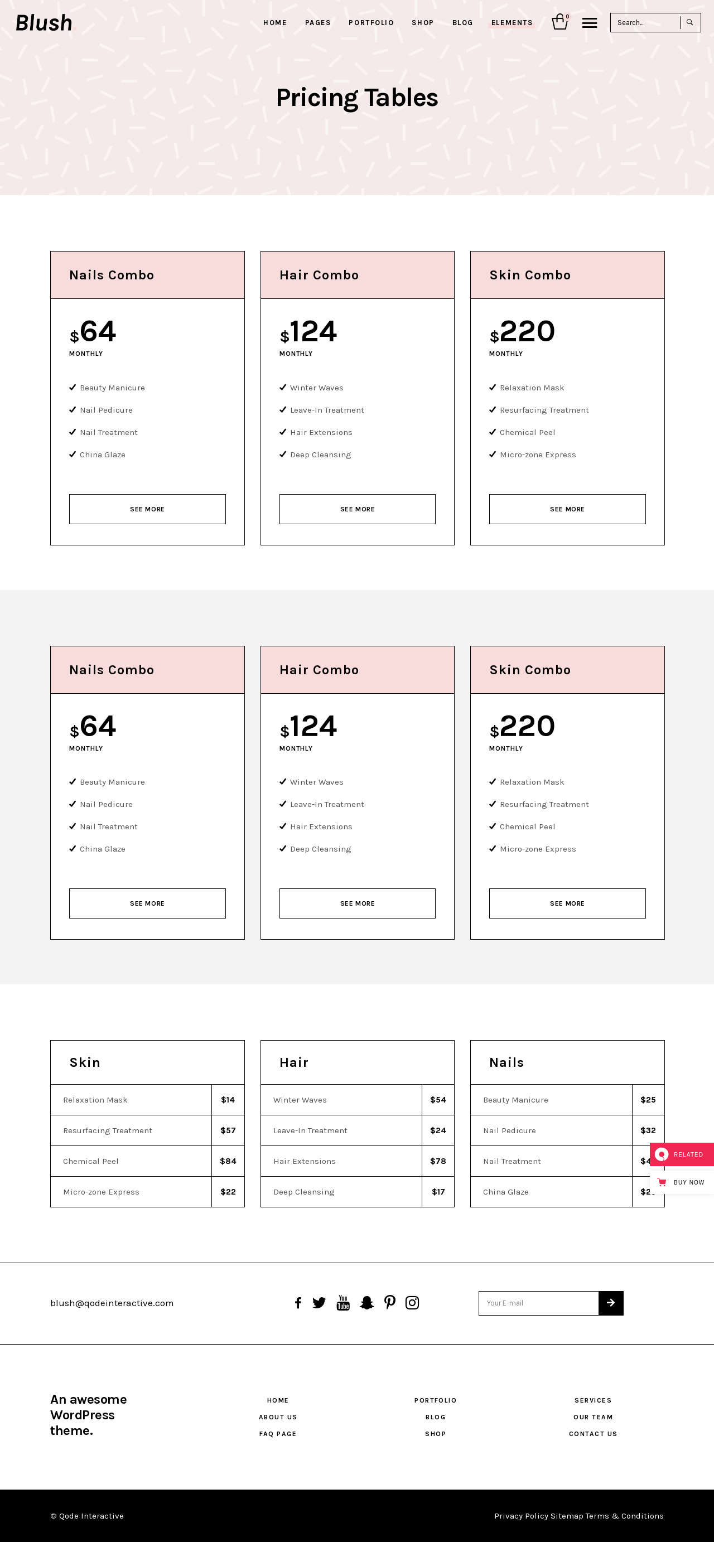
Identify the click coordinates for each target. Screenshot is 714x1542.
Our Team (593, 1417)
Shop (435, 1434)
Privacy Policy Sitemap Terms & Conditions (579, 1516)
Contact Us (593, 1434)
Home (278, 1400)
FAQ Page (278, 1434)
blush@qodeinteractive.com (112, 1302)
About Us (278, 1417)
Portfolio (435, 1400)
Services (593, 1400)
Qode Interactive (91, 1516)
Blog (436, 1417)
